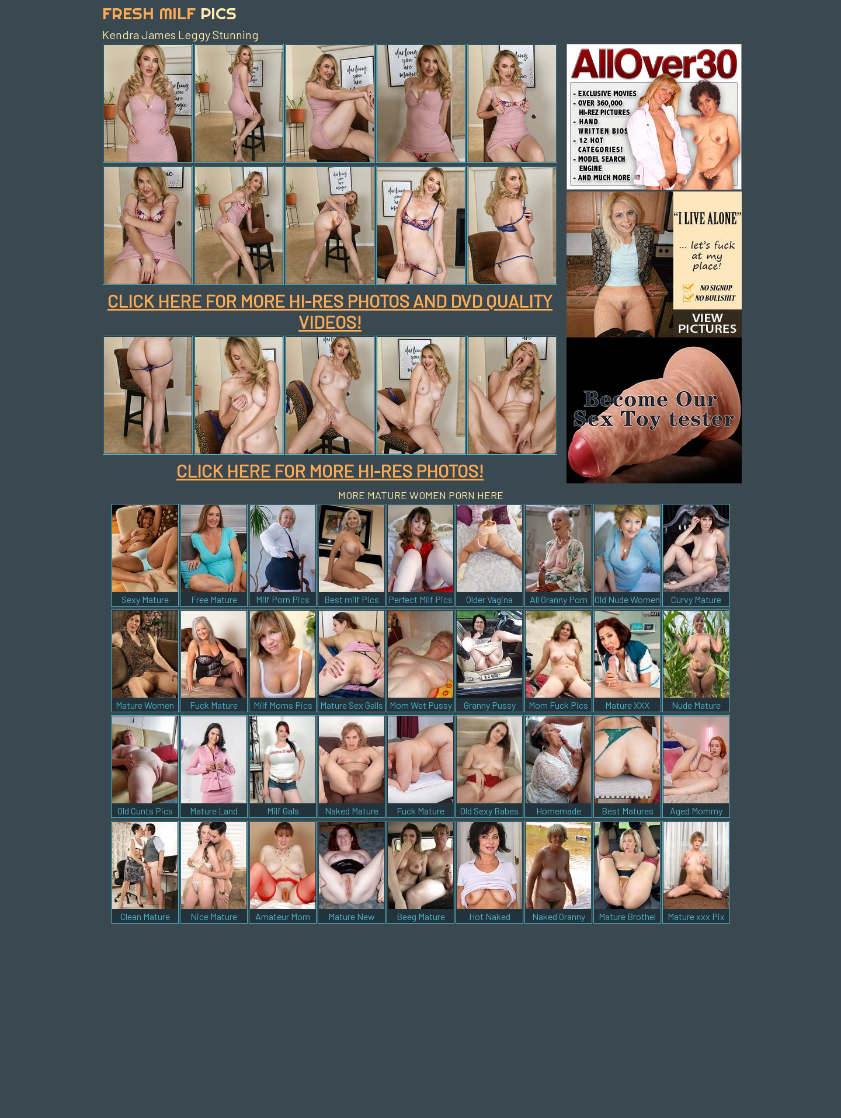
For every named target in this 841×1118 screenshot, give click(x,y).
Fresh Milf (169, 13)
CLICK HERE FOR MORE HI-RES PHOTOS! (330, 470)
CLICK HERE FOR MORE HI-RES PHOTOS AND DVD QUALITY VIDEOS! (329, 311)
